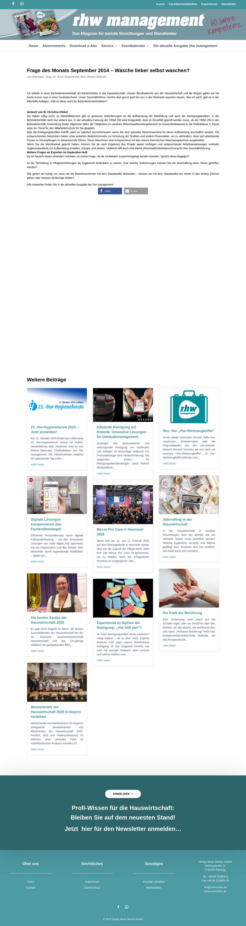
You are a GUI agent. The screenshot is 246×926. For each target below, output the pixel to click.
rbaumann (38, 76)
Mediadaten (153, 887)
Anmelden (121, 793)
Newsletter (229, 4)
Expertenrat (209, 4)
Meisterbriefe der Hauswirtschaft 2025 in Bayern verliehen (56, 712)
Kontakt (31, 887)
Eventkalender (133, 46)
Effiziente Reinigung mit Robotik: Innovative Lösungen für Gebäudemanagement (121, 432)
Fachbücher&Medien (183, 4)
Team (30, 881)
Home (33, 46)
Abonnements (54, 46)
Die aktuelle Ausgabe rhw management (185, 46)
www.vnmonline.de (215, 891)
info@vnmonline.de (215, 887)
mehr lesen (37, 464)
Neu (83, 76)
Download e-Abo (83, 46)
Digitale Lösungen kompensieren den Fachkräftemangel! (46, 524)
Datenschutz (92, 887)
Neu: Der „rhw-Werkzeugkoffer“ (189, 431)
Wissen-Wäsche (96, 76)
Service (107, 46)
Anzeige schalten (154, 881)
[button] (110, 191)
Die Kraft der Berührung (182, 613)
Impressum (92, 881)
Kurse (160, 4)
